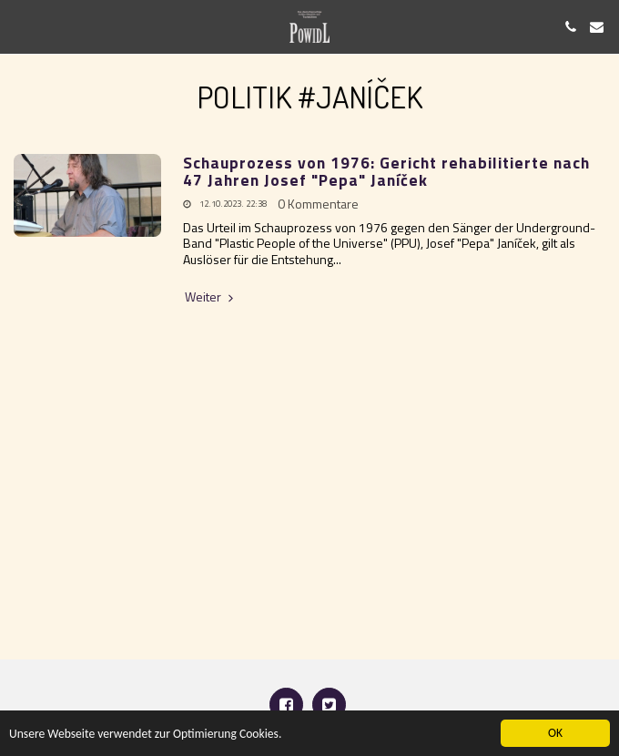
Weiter (211, 297)
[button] (20, 25)
